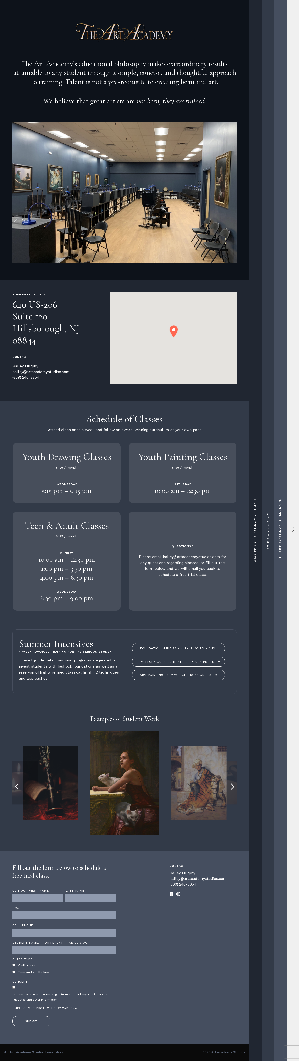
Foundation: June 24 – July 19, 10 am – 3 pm (178, 648)
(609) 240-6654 (25, 377)
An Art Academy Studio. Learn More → (36, 1052)
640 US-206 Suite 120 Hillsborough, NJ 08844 (45, 322)
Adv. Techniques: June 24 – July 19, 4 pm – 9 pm (178, 661)
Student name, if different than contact (51, 942)
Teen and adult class (33, 972)
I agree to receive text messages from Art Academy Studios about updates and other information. (60, 997)
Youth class (26, 965)
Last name (74, 890)
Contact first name (30, 890)
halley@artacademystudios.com (41, 371)
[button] (173, 331)
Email (17, 908)
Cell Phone (22, 925)
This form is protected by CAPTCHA (44, 1008)
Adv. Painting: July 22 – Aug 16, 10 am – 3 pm (178, 675)
